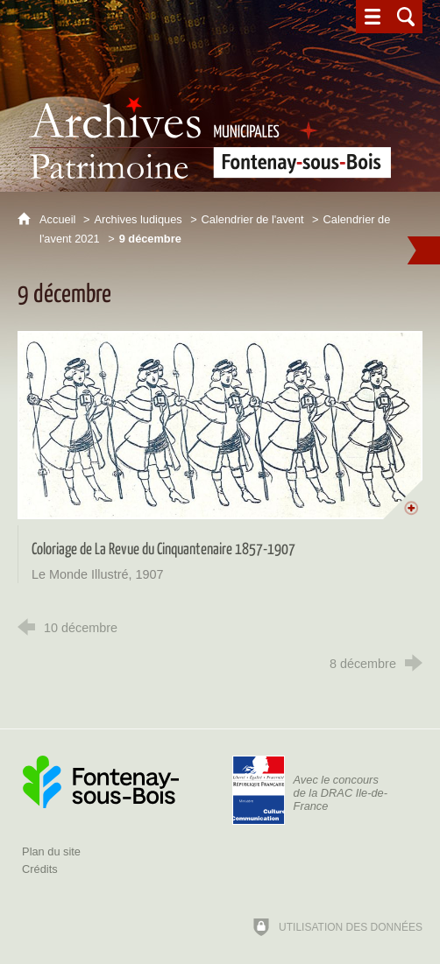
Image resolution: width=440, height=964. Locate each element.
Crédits (40, 869)
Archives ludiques (137, 219)
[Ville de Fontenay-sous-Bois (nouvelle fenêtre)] (101, 782)
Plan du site (51, 851)
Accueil (59, 219)
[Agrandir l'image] (220, 425)
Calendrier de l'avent (253, 219)
